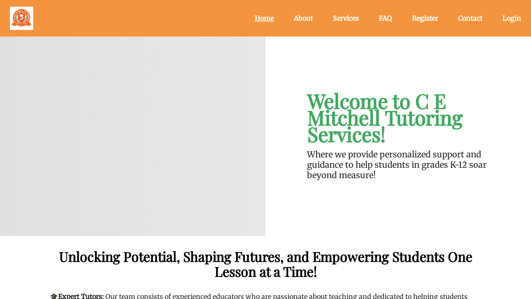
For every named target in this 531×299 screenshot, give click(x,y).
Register (425, 18)
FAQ (385, 18)
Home (264, 18)
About (303, 18)
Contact (470, 18)
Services (346, 18)
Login (511, 18)
